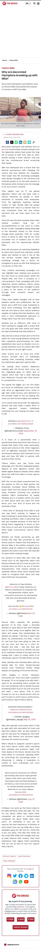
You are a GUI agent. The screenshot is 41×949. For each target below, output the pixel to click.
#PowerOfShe (28, 606)
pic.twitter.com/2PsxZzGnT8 (21, 795)
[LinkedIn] (20, 142)
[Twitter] (11, 142)
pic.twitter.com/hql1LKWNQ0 (21, 712)
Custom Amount (20, 927)
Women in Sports (9, 856)
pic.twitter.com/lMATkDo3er (21, 609)
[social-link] (33, 142)
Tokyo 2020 (8, 68)
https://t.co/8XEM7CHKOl (21, 710)
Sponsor (21, 907)
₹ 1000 (31, 919)
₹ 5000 (10, 919)
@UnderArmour (24, 421)
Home (5, 60)
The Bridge (27, 869)
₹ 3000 (21, 919)
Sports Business (24, 856)
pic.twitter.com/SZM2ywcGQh (20, 424)
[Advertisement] (20, 33)
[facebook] (7, 142)
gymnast (5, 149)
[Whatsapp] (16, 142)
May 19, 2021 (30, 719)
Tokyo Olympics (9, 861)
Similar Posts (13, 945)
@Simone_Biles (11, 587)
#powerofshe (20, 792)
